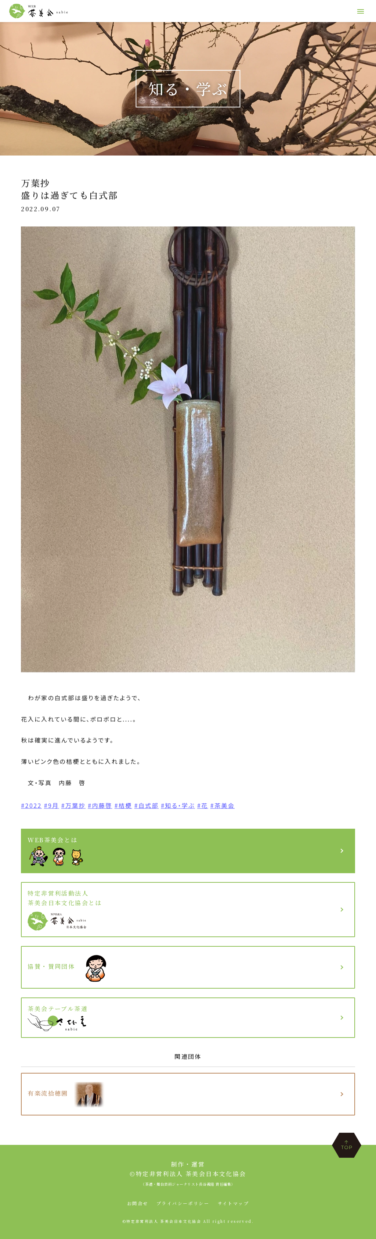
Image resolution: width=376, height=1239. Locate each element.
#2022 (31, 807)
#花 (202, 807)
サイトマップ (233, 1203)
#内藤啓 (100, 807)
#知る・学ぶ (178, 807)
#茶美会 (222, 807)
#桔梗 (123, 807)
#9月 (51, 807)
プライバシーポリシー (182, 1203)
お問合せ (137, 1203)
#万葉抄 (73, 807)
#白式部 (146, 807)
